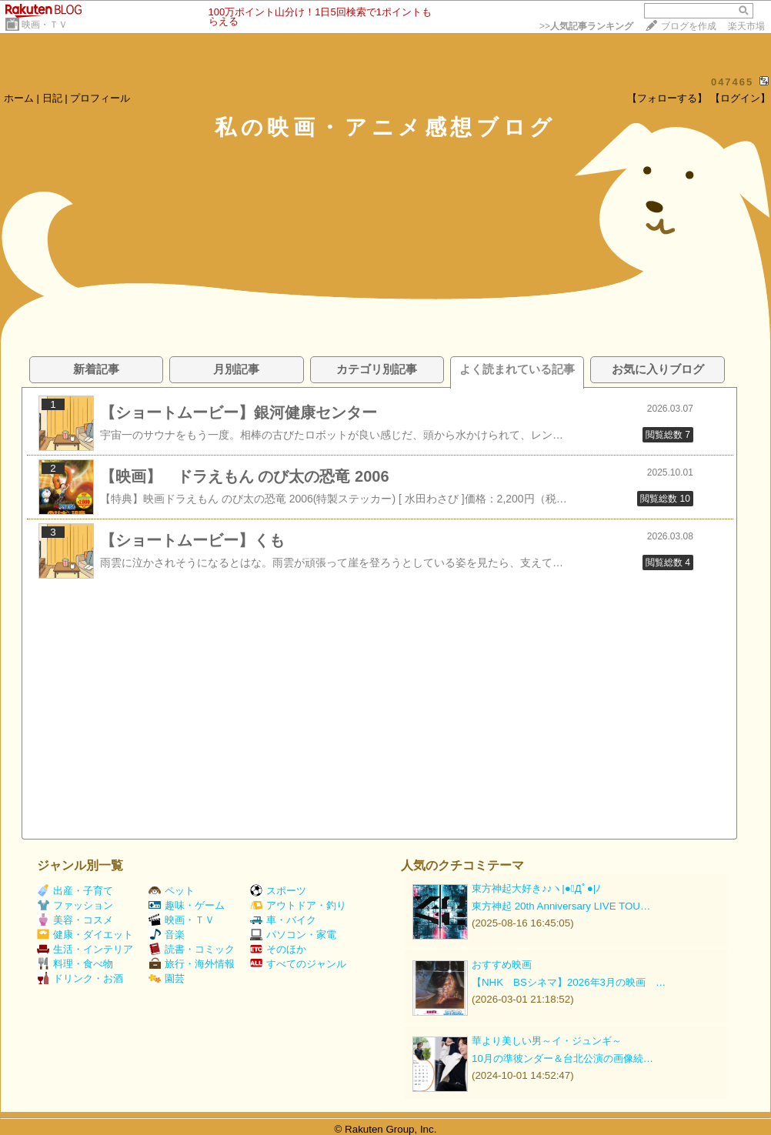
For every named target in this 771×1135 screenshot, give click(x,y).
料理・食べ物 (75, 964)
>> (586, 26)
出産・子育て (75, 890)
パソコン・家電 (293, 934)
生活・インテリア (85, 949)
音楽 (167, 934)
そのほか (278, 949)
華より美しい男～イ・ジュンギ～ (547, 1041)
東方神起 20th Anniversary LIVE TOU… (561, 906)
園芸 (167, 978)
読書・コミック (192, 949)
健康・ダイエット (85, 934)
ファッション (75, 905)
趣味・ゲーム (187, 905)
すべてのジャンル (298, 964)
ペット (172, 890)
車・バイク (283, 920)
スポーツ (278, 890)
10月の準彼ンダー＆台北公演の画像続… (562, 1058)
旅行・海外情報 (192, 964)
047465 (732, 82)
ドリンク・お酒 (80, 978)
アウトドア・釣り (298, 905)
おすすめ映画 (502, 964)
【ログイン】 (740, 98)
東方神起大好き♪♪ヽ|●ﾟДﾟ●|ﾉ (536, 888)
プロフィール (100, 98)
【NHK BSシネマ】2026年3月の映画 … (569, 982)
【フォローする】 (667, 98)
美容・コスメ (75, 920)
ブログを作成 (688, 26)
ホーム (19, 98)
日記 (52, 98)
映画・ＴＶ (45, 24)
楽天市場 (746, 26)
